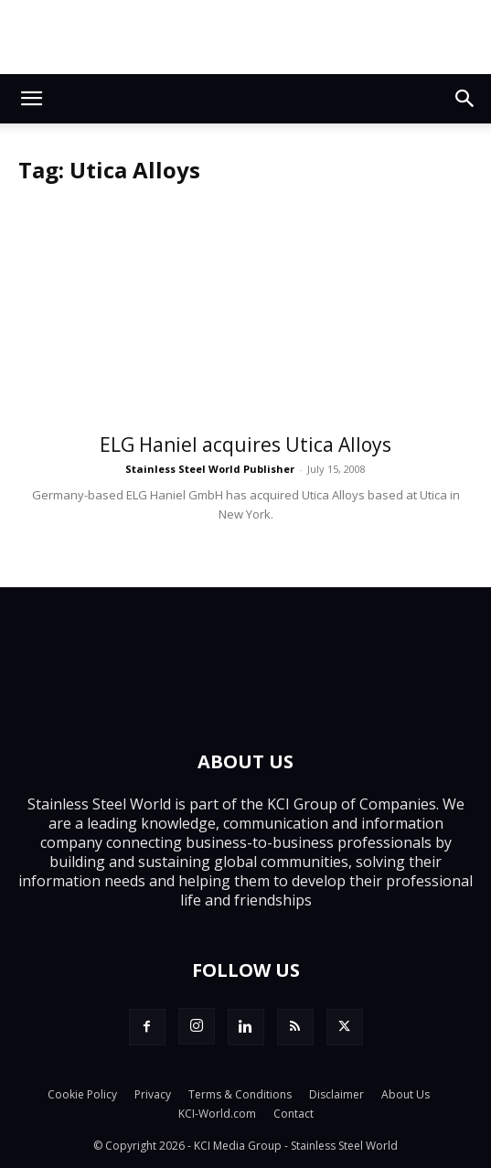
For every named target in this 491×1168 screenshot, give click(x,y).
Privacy (152, 1094)
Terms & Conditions (240, 1094)
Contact (293, 1113)
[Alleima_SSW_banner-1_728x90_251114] (245, 37)
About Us (405, 1094)
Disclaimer (336, 1094)
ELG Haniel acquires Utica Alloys (245, 444)
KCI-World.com (217, 1113)
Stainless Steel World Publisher (209, 469)
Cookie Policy (82, 1094)
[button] (31, 98)
